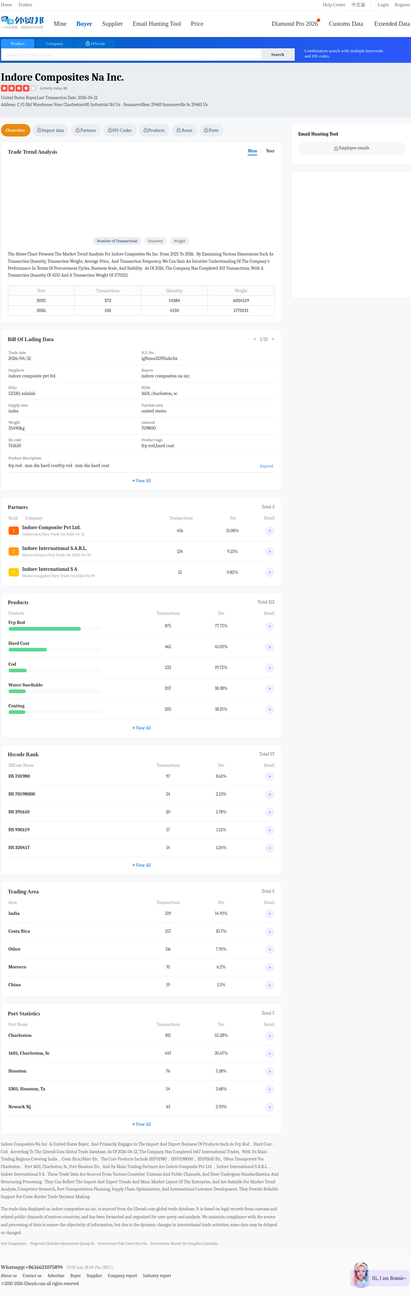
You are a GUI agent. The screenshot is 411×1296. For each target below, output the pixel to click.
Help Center (334, 4)
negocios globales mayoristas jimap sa (62, 1243)
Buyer (84, 23)
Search (277, 54)
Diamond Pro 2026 (295, 23)
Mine (60, 23)
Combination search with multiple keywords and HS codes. (344, 53)
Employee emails (351, 148)
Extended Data (392, 23)
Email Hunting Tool (157, 23)
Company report (122, 1275)
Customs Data (346, 23)
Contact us (32, 1275)
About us (9, 1275)
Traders (25, 4)
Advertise (56, 1275)
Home (6, 4)
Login (383, 4)
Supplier (112, 23)
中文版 (358, 4)
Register (402, 4)
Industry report (157, 1275)
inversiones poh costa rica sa (122, 1243)
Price (197, 23)
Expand (266, 465)
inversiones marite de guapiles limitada (184, 1243)
